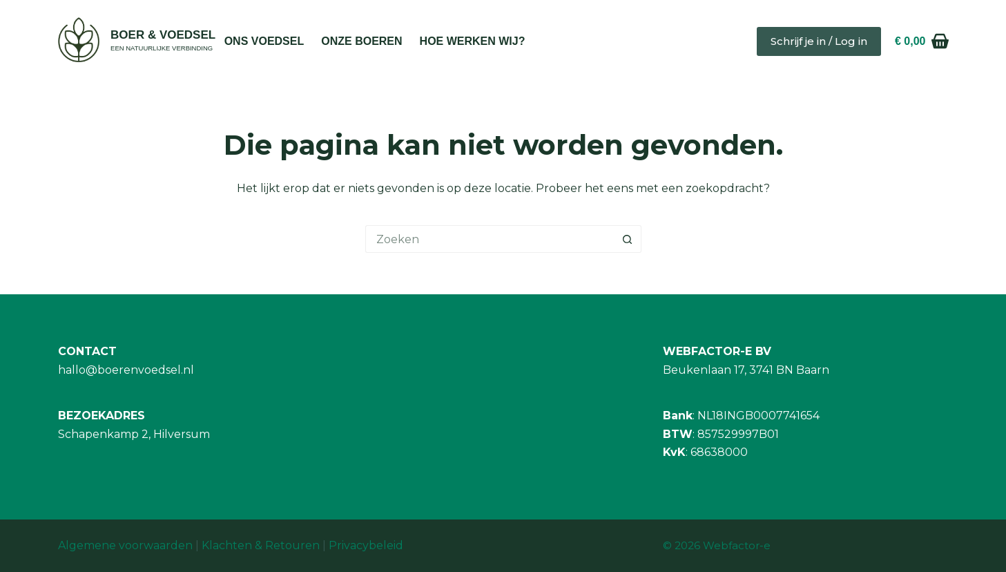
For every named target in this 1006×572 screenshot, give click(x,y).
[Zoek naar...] (489, 239)
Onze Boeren (361, 41)
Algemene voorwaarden (125, 545)
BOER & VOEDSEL (162, 34)
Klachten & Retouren (261, 545)
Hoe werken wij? (472, 41)
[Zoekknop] (627, 239)
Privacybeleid (366, 545)
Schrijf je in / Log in (819, 41)
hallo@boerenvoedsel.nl (126, 369)
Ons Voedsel (264, 41)
